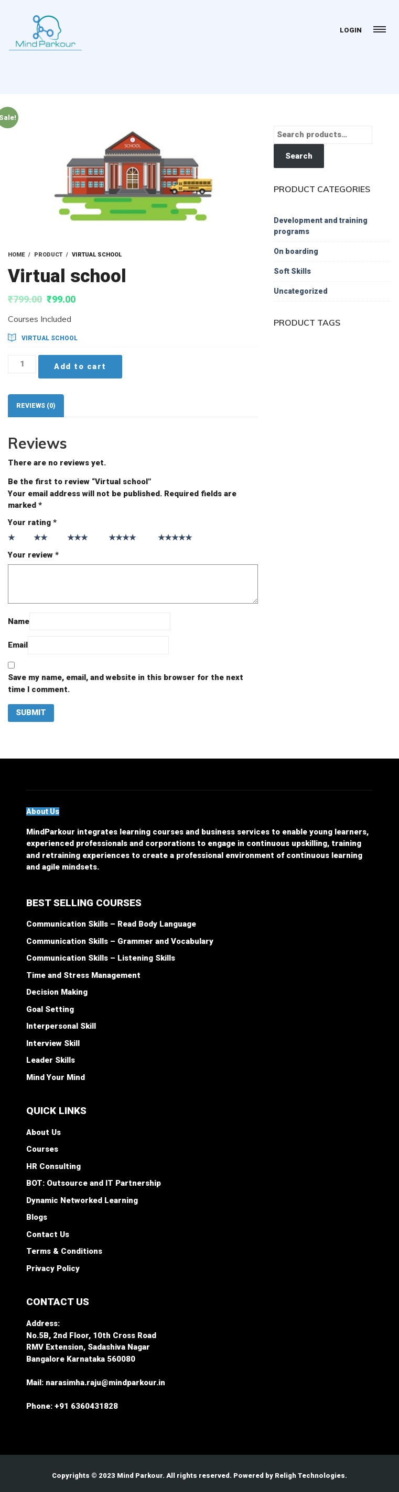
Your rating (32, 522)
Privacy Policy (53, 1268)
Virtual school (49, 338)
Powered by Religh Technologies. (290, 1475)
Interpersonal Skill (61, 1026)
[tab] (36, 405)
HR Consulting (53, 1166)
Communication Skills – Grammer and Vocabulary (119, 941)
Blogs (36, 1217)
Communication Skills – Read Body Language (111, 924)
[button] (42, 811)
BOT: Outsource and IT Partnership (93, 1183)
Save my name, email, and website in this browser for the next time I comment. (125, 683)
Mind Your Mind (55, 1077)
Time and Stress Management (83, 975)
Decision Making (57, 992)
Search (298, 156)
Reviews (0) (36, 405)
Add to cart (80, 366)
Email (18, 645)
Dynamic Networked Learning (82, 1200)
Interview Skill (53, 1043)
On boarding (296, 251)
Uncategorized (301, 291)
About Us (43, 1132)
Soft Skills (292, 271)
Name (18, 621)
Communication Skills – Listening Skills (100, 958)
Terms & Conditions (64, 1251)
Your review (33, 555)
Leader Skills (50, 1060)
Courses (42, 1149)
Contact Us (47, 1234)
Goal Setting (50, 1009)
